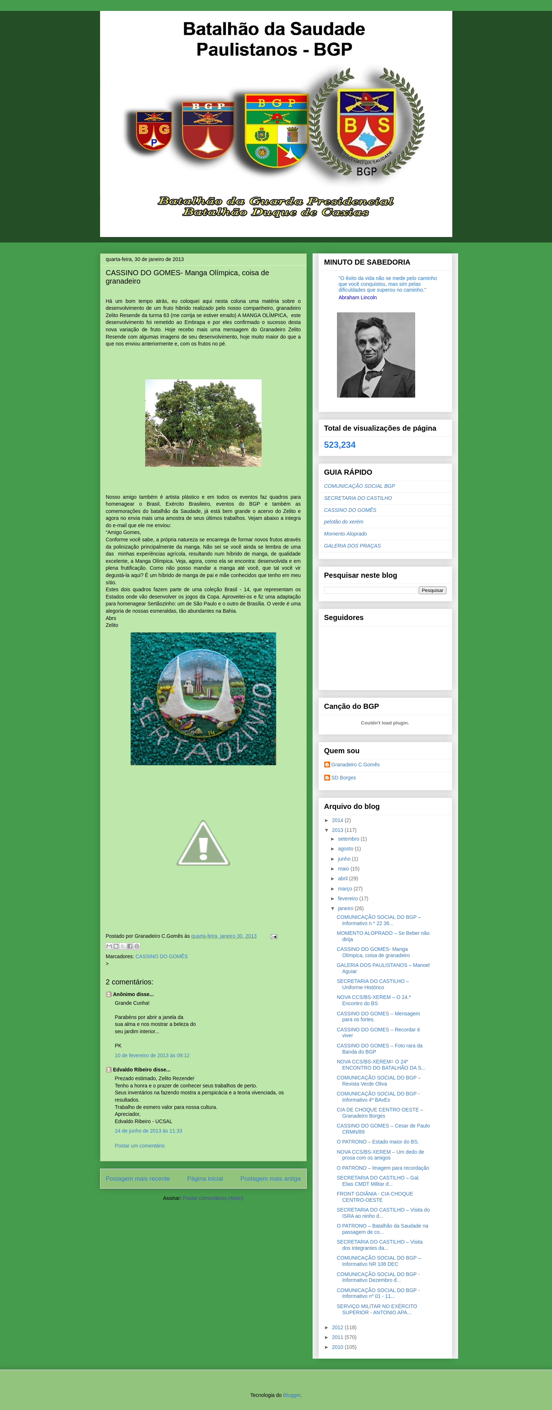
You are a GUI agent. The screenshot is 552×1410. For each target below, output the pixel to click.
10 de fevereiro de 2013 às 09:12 (152, 1055)
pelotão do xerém (344, 522)
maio (344, 869)
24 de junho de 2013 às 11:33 (148, 1131)
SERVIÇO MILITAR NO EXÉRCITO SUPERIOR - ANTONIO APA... (377, 1309)
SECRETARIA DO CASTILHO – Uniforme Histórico (373, 984)
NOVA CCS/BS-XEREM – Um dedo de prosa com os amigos (380, 1155)
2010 (338, 1347)
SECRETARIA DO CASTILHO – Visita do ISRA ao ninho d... (383, 1213)
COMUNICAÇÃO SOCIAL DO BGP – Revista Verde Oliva (379, 1081)
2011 (338, 1337)
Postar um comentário (140, 1146)
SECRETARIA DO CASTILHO (358, 498)
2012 (338, 1327)
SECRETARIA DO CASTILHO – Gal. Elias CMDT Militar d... (378, 1181)
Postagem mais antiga (270, 1178)
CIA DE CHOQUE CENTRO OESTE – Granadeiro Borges (380, 1113)
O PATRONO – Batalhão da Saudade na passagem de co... (382, 1229)
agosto (346, 849)
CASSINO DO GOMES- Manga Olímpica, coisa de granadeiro (373, 952)
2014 (338, 820)
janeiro (346, 908)
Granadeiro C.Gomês (355, 764)
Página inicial (205, 1178)
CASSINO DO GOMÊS (161, 956)
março (346, 889)
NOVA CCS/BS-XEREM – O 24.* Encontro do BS (374, 1000)
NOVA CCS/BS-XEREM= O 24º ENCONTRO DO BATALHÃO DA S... (381, 1065)
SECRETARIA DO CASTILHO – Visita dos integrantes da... (379, 1245)
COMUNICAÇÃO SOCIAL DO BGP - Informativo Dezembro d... (378, 1277)
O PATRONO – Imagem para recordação (383, 1168)
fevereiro (348, 898)
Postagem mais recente (138, 1178)
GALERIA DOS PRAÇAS (352, 546)
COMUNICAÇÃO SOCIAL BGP (359, 486)
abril (343, 878)
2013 (338, 830)
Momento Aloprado (345, 534)
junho (345, 859)
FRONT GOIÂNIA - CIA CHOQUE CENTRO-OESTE (375, 1197)
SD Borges (343, 778)
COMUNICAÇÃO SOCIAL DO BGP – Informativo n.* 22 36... (379, 920)
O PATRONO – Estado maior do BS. (378, 1142)
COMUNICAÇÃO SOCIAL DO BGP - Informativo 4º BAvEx (378, 1097)
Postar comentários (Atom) (213, 1198)
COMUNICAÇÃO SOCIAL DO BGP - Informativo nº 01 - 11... (378, 1293)
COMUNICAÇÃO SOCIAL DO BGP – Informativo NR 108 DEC (379, 1261)
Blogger (291, 1395)
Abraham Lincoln (358, 297)
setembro (349, 839)
